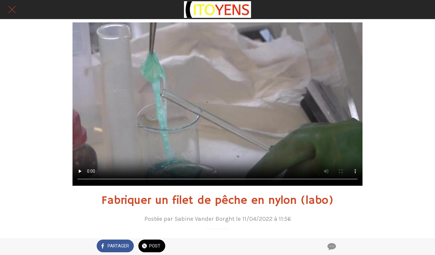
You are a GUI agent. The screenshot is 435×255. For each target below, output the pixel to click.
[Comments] (331, 246)
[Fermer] (12, 9)
